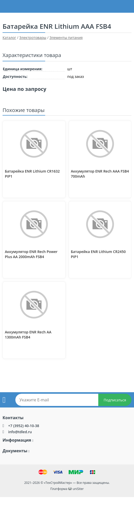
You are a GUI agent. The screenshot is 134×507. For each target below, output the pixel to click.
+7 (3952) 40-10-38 (23, 425)
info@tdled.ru (20, 431)
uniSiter (78, 489)
